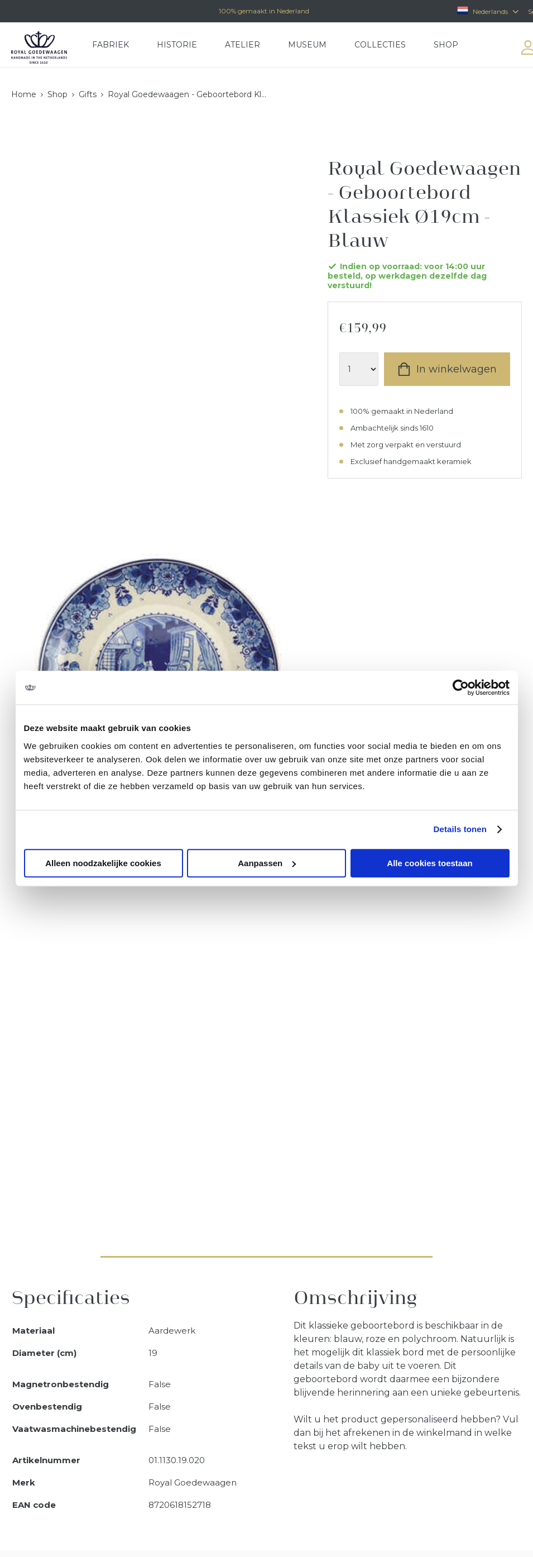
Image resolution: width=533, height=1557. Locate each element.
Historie (177, 45)
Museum (307, 45)
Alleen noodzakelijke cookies (103, 863)
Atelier (242, 45)
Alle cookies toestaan (429, 863)
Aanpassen (267, 863)
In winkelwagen (456, 369)
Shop (446, 45)
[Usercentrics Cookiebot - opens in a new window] (461, 687)
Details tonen (460, 829)
